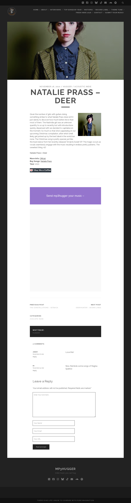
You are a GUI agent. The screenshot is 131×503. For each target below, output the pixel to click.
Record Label (102, 10)
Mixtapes (88, 10)
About (44, 10)
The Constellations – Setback (44, 307)
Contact (98, 12)
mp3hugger (65, 469)
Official (43, 158)
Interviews (55, 10)
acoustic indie (82, 87)
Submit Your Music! (114, 12)
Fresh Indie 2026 (83, 12)
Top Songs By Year (73, 10)
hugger (67, 87)
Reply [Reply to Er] (35, 370)
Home (35, 10)
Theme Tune (117, 10)
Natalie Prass (46, 161)
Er (33, 365)
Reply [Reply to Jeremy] (35, 357)
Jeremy (35, 352)
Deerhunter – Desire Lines (88, 307)
